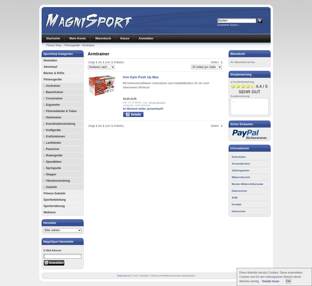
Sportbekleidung (55, 199)
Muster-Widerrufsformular (248, 184)
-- (234, 101)
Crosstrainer (54, 98)
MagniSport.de (124, 276)
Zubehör (51, 187)
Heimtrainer (54, 117)
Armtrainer (88, 45)
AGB (234, 197)
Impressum (239, 211)
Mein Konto (77, 38)
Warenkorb (103, 38)
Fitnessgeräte (72, 45)
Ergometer (53, 104)
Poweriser (52, 149)
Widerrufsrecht (241, 177)
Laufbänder (53, 142)
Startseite (53, 38)
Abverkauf (50, 66)
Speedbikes (54, 161)
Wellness (50, 212)
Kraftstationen (55, 136)
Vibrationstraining (58, 180)
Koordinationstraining (60, 123)
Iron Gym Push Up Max (141, 77)
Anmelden (146, 38)
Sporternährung (54, 206)
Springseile (53, 168)
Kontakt (236, 204)
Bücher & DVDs (54, 73)
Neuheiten (50, 60)
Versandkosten (157, 102)
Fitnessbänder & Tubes (61, 111)
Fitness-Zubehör (55, 193)
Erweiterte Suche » (228, 24)
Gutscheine (239, 156)
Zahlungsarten (241, 170)
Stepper (51, 174)
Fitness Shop (54, 45)
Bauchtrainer (54, 92)
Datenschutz (239, 190)
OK (288, 281)
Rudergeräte (54, 155)
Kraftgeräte (53, 130)
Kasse (124, 38)
